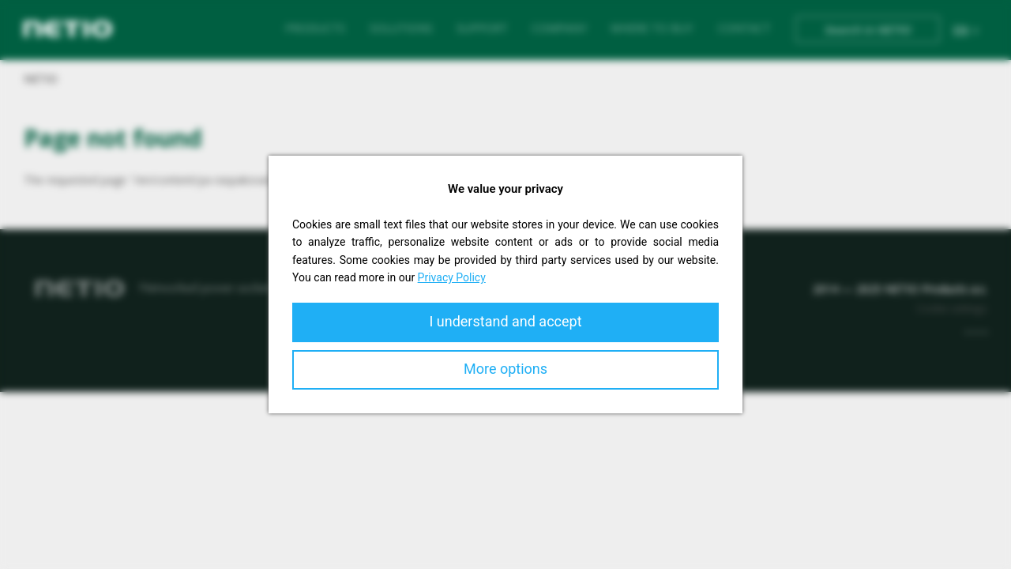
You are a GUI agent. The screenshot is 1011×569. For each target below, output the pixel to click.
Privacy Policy (452, 277)
